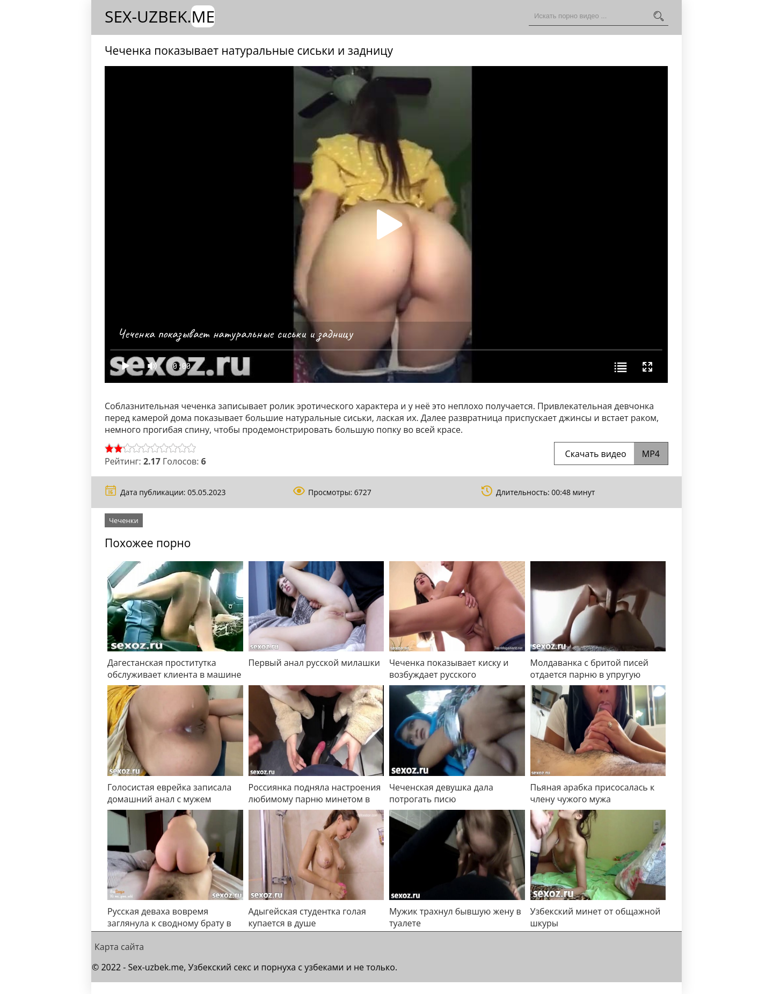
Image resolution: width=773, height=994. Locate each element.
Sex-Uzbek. (160, 16)
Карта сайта (119, 947)
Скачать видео (611, 454)
